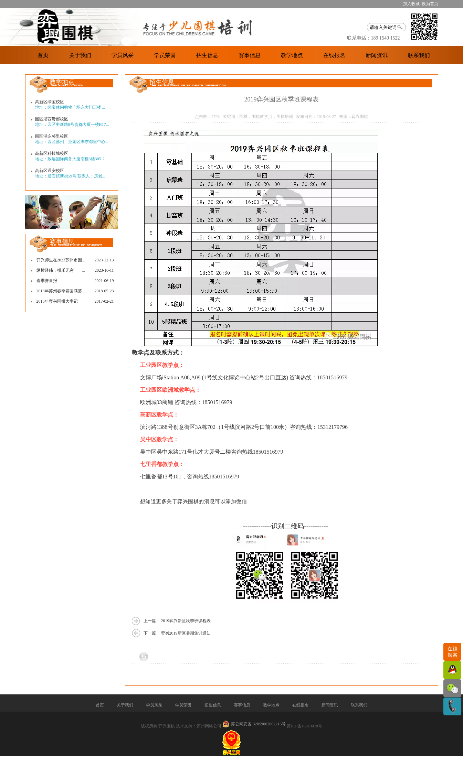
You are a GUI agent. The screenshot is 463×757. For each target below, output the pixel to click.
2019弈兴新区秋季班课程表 (186, 620)
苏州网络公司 (209, 726)
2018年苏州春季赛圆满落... (60, 291)
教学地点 (292, 55)
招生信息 (207, 55)
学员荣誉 (165, 55)
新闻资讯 (377, 55)
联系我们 (419, 55)
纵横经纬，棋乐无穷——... (60, 270)
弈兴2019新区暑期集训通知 (186, 633)
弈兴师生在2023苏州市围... (60, 260)
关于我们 (80, 55)
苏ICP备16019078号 (304, 726)
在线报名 (334, 55)
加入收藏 (411, 3)
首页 (43, 55)
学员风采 (123, 55)
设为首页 (430, 3)
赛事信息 (250, 55)
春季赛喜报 (46, 280)
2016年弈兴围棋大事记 (57, 301)
